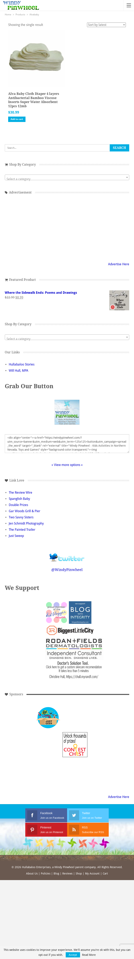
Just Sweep (16, 536)
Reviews (67, 873)
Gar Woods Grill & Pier (24, 511)
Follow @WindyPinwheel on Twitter (67, 555)
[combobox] (67, 177)
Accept (73, 954)
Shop (79, 873)
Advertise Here (118, 264)
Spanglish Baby (19, 499)
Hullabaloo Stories (21, 364)
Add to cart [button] (17, 119)
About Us (32, 873)
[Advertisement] (75, 717)
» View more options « (67, 465)
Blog (56, 873)
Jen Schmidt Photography (26, 523)
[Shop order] (106, 25)
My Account (92, 873)
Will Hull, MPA (18, 370)
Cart (105, 873)
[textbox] (67, 179)
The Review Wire (20, 492)
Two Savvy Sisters (21, 517)
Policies (45, 873)
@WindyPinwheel (67, 570)
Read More (89, 954)
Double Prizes (18, 505)
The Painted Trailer (22, 530)
